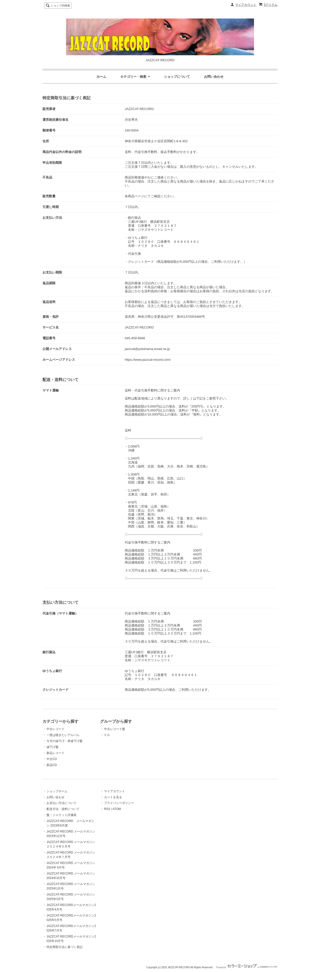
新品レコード (55, 753)
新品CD (51, 765)
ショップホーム (57, 791)
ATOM (116, 809)
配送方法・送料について (63, 809)
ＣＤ (107, 735)
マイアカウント (245, 4)
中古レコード (55, 729)
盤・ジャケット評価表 (61, 815)
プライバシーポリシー (119, 803)
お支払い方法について (61, 803)
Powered (247, 967)
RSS (107, 809)
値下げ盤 (52, 747)
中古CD (51, 759)
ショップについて (177, 76)
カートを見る (113, 797)
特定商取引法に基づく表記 (64, 947)
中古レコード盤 (114, 729)
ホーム (101, 76)
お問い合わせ (214, 76)
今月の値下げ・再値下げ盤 (64, 741)
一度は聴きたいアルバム (63, 735)
